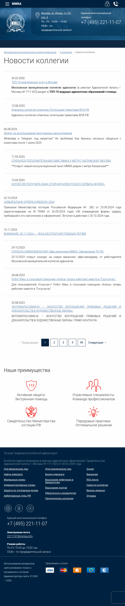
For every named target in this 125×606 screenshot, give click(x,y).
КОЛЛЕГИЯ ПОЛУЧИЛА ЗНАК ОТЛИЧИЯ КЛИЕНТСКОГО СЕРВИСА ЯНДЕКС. (58, 184)
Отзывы (91, 495)
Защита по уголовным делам (21, 490)
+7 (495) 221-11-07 (101, 22)
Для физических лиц (16, 468)
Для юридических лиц (58, 468)
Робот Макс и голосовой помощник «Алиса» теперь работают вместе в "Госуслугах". (64, 279)
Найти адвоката (13, 474)
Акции (90, 468)
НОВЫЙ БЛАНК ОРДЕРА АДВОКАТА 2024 (29, 201)
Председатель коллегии (59, 498)
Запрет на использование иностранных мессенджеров (38, 133)
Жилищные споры (14, 479)
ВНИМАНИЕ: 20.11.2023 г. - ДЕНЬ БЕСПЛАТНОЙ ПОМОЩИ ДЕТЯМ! (45, 233)
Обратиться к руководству (60, 493)
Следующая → (97, 342)
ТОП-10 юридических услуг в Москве (34, 82)
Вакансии (92, 474)
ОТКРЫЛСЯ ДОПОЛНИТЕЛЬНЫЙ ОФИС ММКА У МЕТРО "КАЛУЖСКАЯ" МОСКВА (61, 160)
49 (81, 342)
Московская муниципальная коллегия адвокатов (30, 52)
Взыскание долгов (56, 487)
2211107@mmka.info (20, 536)
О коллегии (66, 52)
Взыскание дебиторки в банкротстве (59, 481)
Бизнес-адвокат (96, 490)
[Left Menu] (7, 4)
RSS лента (93, 479)
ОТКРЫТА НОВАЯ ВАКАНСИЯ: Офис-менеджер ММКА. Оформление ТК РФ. (58, 251)
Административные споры (19, 485)
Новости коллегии (97, 485)
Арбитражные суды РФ (17, 495)
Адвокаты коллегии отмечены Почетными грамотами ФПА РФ (50, 109)
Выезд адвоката (54, 474)
